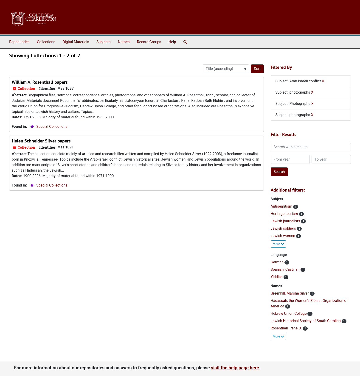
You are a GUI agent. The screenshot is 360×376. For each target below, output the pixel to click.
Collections (46, 42)
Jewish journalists (286, 221)
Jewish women (283, 236)
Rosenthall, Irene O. (287, 328)
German (277, 262)
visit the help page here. (235, 367)
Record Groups (149, 42)
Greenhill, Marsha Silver (290, 293)
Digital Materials (75, 42)
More (278, 244)
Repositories (19, 42)
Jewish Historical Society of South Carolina (306, 321)
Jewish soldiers (284, 228)
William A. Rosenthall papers (40, 82)
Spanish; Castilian (286, 269)
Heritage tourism (285, 214)
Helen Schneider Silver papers (41, 141)
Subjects (103, 42)
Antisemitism (282, 206)
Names (124, 42)
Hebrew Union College (289, 313)
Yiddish (277, 277)
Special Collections (51, 126)
